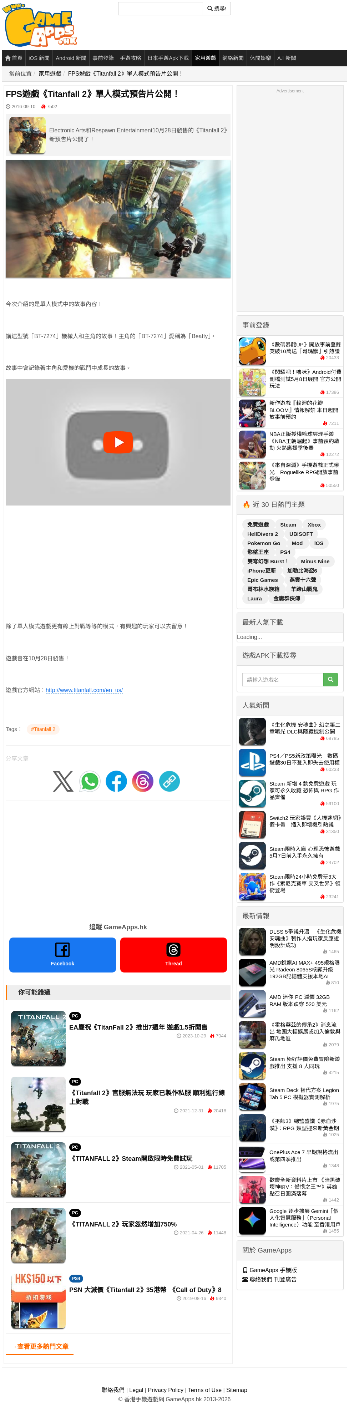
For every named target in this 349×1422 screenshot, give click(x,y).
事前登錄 (103, 58)
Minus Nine (315, 561)
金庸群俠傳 (286, 598)
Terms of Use (205, 1390)
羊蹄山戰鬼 (304, 589)
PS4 (76, 1278)
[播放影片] (118, 442)
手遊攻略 (130, 58)
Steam (289, 525)
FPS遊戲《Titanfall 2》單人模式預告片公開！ (126, 74)
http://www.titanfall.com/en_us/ (84, 690)
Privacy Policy (165, 1390)
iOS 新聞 (39, 58)
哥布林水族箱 (264, 589)
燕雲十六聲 (302, 580)
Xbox (314, 525)
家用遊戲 (205, 58)
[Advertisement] (112, 555)
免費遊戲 (258, 525)
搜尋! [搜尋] (216, 8)
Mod (298, 543)
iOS (319, 543)
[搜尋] (160, 8)
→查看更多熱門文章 (40, 1346)
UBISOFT (301, 534)
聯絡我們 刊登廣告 (269, 1279)
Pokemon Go (264, 543)
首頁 (13, 58)
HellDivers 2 (263, 534)
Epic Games (263, 580)
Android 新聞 (71, 58)
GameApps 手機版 (269, 1270)
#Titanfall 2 (43, 729)
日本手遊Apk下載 (168, 58)
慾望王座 (258, 552)
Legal (136, 1390)
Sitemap (236, 1390)
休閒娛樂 (260, 58)
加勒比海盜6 (302, 571)
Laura (255, 598)
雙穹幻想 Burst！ (269, 561)
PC (75, 1016)
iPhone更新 (262, 571)
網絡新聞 (233, 58)
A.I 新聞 (286, 58)
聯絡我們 (113, 1390)
